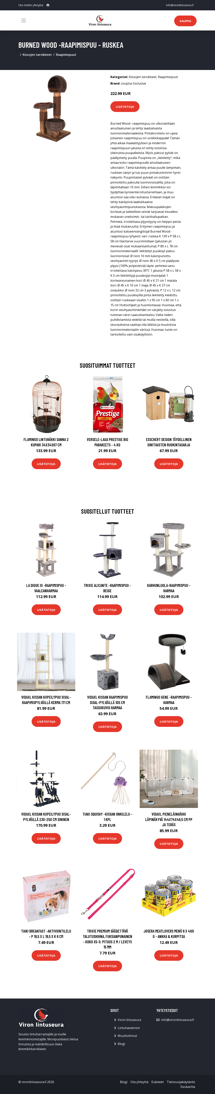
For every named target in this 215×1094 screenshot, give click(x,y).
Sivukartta (187, 1087)
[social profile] (48, 5)
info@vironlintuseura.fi (180, 5)
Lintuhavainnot (129, 1028)
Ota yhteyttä (139, 1082)
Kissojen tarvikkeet (37, 55)
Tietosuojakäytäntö (181, 1082)
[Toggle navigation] (23, 20)
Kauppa (185, 21)
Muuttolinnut (127, 1036)
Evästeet (157, 1082)
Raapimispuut (66, 55)
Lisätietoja (125, 107)
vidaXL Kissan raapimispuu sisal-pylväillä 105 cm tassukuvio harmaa (107, 702)
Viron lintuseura (129, 1020)
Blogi (121, 1044)
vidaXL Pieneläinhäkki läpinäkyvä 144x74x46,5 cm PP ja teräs (168, 819)
